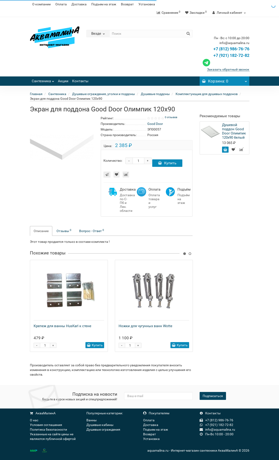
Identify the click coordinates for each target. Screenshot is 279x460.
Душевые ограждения (103, 429)
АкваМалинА (43, 413)
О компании (41, 4)
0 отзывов (171, 117)
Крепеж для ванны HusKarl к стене (62, 326)
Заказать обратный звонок (228, 69)
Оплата (61, 4)
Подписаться (213, 396)
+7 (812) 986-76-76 (231, 48)
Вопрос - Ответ (91, 231)
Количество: (112, 160)
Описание (41, 231)
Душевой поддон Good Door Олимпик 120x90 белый (234, 131)
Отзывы (64, 231)
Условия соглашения (46, 425)
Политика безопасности (48, 429)
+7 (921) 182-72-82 (225, 55)
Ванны (91, 420)
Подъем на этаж (103, 4)
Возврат (127, 4)
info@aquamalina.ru (217, 429)
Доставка (79, 4)
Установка (146, 4)
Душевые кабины (99, 425)
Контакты (80, 81)
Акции (63, 81)
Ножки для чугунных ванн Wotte (145, 326)
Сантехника (43, 79)
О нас (34, 420)
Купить (167, 163)
